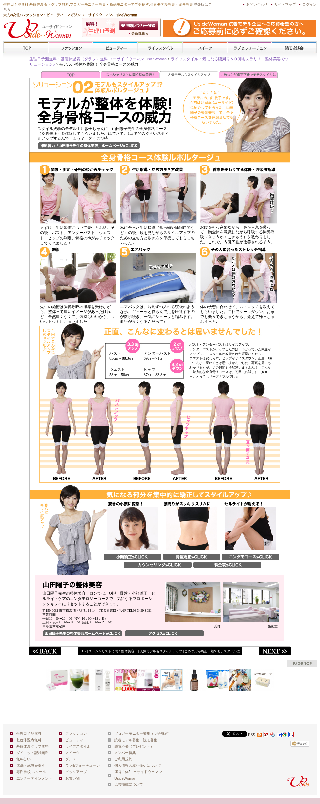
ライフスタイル (160, 47)
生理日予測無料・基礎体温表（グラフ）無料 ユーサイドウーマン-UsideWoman (98, 59)
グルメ (70, 759)
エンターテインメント (34, 778)
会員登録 (139, 25)
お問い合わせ (257, 4)
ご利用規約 (123, 759)
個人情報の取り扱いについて (137, 765)
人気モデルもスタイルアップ (160, 651)
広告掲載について (128, 784)
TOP (26, 47)
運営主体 (121, 772)
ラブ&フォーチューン (249, 47)
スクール (294, 47)
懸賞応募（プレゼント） (134, 746)
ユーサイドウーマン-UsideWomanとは (139, 33)
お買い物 (72, 778)
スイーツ (205, 47)
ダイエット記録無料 (32, 753)
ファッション (70, 47)
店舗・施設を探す (30, 765)
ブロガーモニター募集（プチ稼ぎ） (143, 733)
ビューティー (115, 47)
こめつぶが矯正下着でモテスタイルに (212, 651)
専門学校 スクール (31, 772)
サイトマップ (285, 4)
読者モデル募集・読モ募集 (135, 740)
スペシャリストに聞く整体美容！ (112, 651)
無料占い (23, 759)
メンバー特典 (125, 753)
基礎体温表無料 (28, 740)
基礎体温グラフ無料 (32, 746)
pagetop (302, 663)
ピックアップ (76, 772)
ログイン (309, 4)
